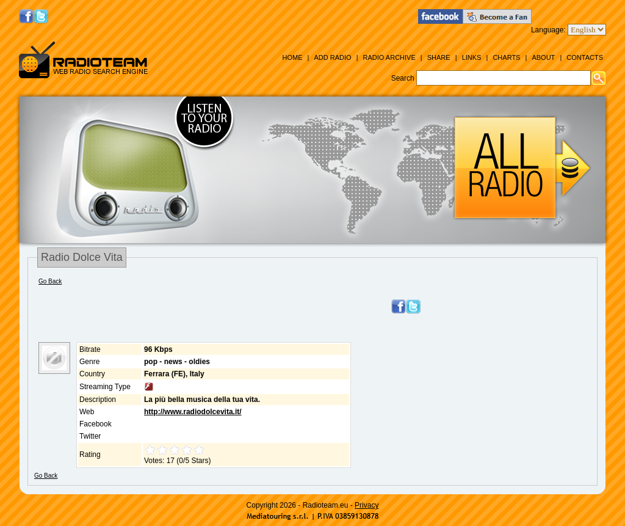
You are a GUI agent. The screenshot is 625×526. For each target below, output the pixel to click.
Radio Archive (389, 57)
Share (438, 57)
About (543, 57)
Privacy (366, 505)
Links (472, 57)
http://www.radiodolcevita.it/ (193, 411)
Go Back (50, 281)
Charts (506, 57)
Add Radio (332, 57)
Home (292, 57)
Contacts (584, 57)
